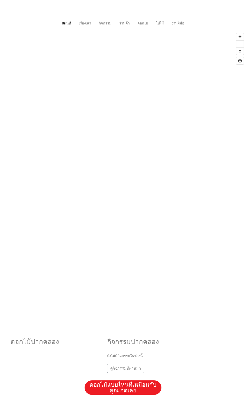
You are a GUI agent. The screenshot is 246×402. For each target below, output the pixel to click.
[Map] (123, 165)
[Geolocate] (240, 60)
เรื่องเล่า (85, 23)
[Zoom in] (240, 36)
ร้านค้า (124, 23)
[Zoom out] (240, 43)
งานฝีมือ (178, 23)
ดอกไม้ (142, 23)
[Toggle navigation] (123, 9)
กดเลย (128, 390)
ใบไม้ (160, 23)
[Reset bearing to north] (240, 51)
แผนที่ (66, 23)
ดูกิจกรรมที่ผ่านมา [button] (125, 368)
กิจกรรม (105, 23)
